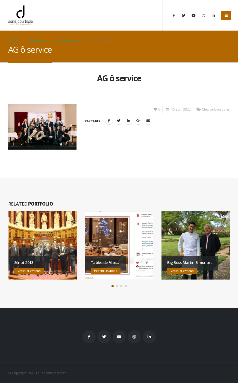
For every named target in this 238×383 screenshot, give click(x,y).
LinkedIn (129, 120)
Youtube (119, 336)
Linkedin (149, 336)
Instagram (134, 336)
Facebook (109, 120)
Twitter (104, 336)
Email (148, 120)
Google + (138, 120)
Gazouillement (119, 120)
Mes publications (216, 109)
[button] (112, 286)
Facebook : (89, 336)
